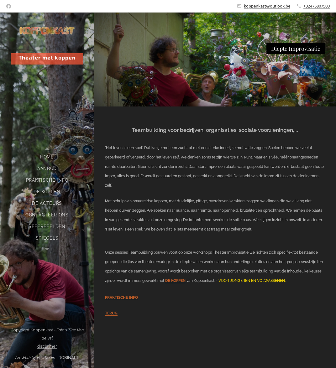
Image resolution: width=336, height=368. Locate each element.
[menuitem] (47, 157)
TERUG (111, 313)
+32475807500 (316, 6)
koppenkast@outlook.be (267, 6)
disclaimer (47, 346)
